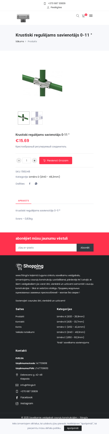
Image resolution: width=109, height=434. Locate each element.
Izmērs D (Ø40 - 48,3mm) (44, 177)
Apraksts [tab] (23, 200)
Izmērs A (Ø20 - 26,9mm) (71, 316)
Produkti (20, 316)
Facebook (24, 397)
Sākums (20, 41)
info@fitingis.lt (28, 385)
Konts (19, 326)
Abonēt (85, 247)
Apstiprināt (73, 428)
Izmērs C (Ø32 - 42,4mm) (71, 326)
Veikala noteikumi (25, 332)
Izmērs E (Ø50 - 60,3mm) (70, 337)
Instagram (24, 403)
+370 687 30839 (56, 3)
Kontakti (20, 321)
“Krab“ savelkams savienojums (73, 342)
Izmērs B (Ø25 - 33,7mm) (70, 321)
